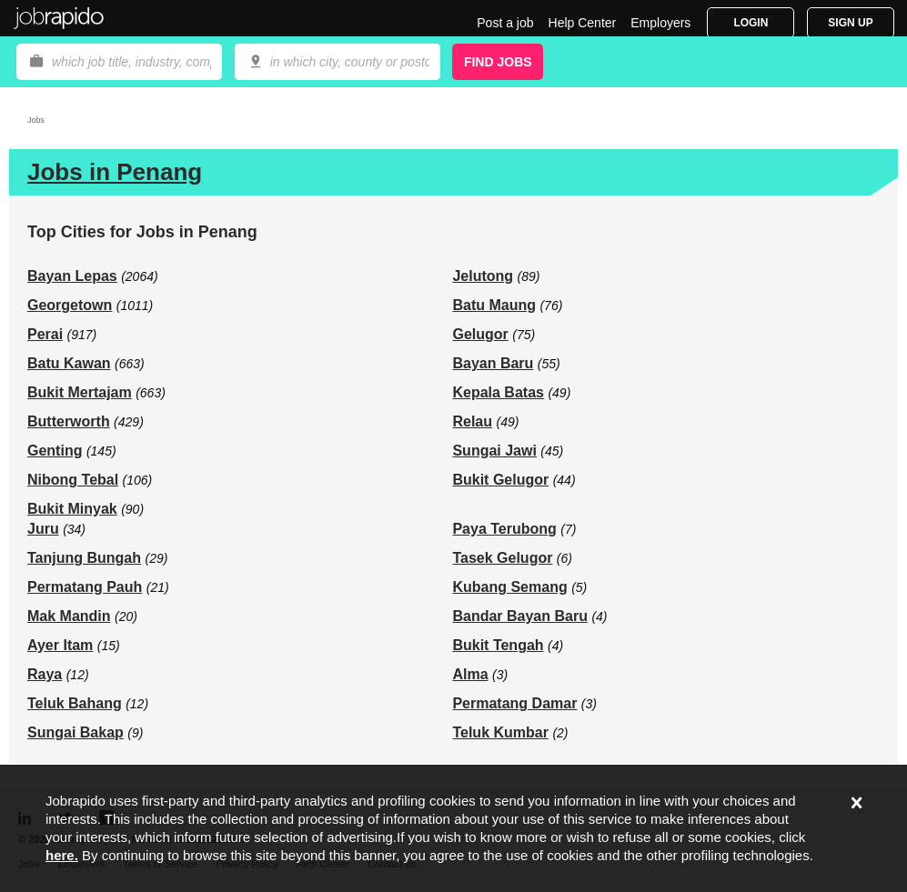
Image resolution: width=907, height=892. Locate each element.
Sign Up (850, 22)
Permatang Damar (514, 703)
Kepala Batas (498, 392)
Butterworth (68, 421)
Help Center (583, 22)
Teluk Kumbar (500, 732)
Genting (54, 450)
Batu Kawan (69, 363)
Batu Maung (494, 305)
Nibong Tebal (72, 479)
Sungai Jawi (494, 450)
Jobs (36, 120)
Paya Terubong (504, 528)
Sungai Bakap (75, 732)
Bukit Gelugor (500, 479)
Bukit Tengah (497, 645)
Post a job (505, 22)
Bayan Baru (492, 363)
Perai (45, 334)
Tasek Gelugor (502, 558)
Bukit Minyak (72, 508)
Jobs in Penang (114, 171)
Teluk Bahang (74, 703)
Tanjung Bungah (84, 558)
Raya (44, 674)
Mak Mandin (69, 616)
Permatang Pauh (84, 587)
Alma (470, 674)
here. (61, 855)
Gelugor (480, 334)
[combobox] (337, 62)
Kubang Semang (509, 587)
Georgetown (69, 305)
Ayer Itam (60, 645)
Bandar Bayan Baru (520, 616)
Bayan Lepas (72, 276)
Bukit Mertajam (79, 392)
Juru (43, 528)
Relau (472, 421)
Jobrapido (59, 18)
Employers (660, 22)
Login (750, 22)
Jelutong (482, 276)
